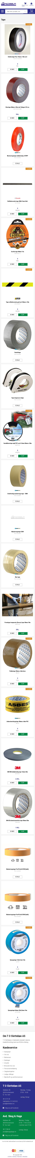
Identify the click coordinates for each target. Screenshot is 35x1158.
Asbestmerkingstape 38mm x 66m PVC (17, 721)
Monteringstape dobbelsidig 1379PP (17, 156)
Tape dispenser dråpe (17, 398)
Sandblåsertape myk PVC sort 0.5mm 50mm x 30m (18, 443)
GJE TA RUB (17, 1012)
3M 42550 (17, 822)
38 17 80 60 (6, 1129)
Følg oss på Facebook (11, 1108)
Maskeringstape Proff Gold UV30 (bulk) (17, 869)
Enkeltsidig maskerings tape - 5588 (17, 494)
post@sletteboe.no (8, 1103)
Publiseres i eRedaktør (22, 1156)
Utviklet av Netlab (12, 1156)
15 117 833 (17, 203)
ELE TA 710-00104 (18, 58)
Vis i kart (7, 1095)
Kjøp (22, 69)
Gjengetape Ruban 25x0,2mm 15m (17, 1010)
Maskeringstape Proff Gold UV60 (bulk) (17, 914)
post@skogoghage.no (9, 1132)
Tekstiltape (17, 352)
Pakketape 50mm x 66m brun (17, 671)
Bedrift (26, 5)
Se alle (17, 163)
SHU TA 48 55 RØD (17, 109)
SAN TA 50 (17, 445)
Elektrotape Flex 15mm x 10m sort (17, 57)
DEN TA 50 (17, 624)
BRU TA (17, 673)
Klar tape (17, 577)
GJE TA (17, 961)
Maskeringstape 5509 (17, 531)
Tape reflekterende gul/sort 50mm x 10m (17, 302)
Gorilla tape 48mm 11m (17, 251)
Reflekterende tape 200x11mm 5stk (17, 201)
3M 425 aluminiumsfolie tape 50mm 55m (17, 820)
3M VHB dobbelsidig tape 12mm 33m (17, 772)
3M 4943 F (17, 773)
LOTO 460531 (17, 304)
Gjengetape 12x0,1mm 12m (17, 960)
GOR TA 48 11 (17, 253)
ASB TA (17, 723)
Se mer (12, 69)
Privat (23, 5)
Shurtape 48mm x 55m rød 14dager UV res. (17, 107)
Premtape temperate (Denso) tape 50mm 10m (17, 622)
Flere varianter (17, 157)
